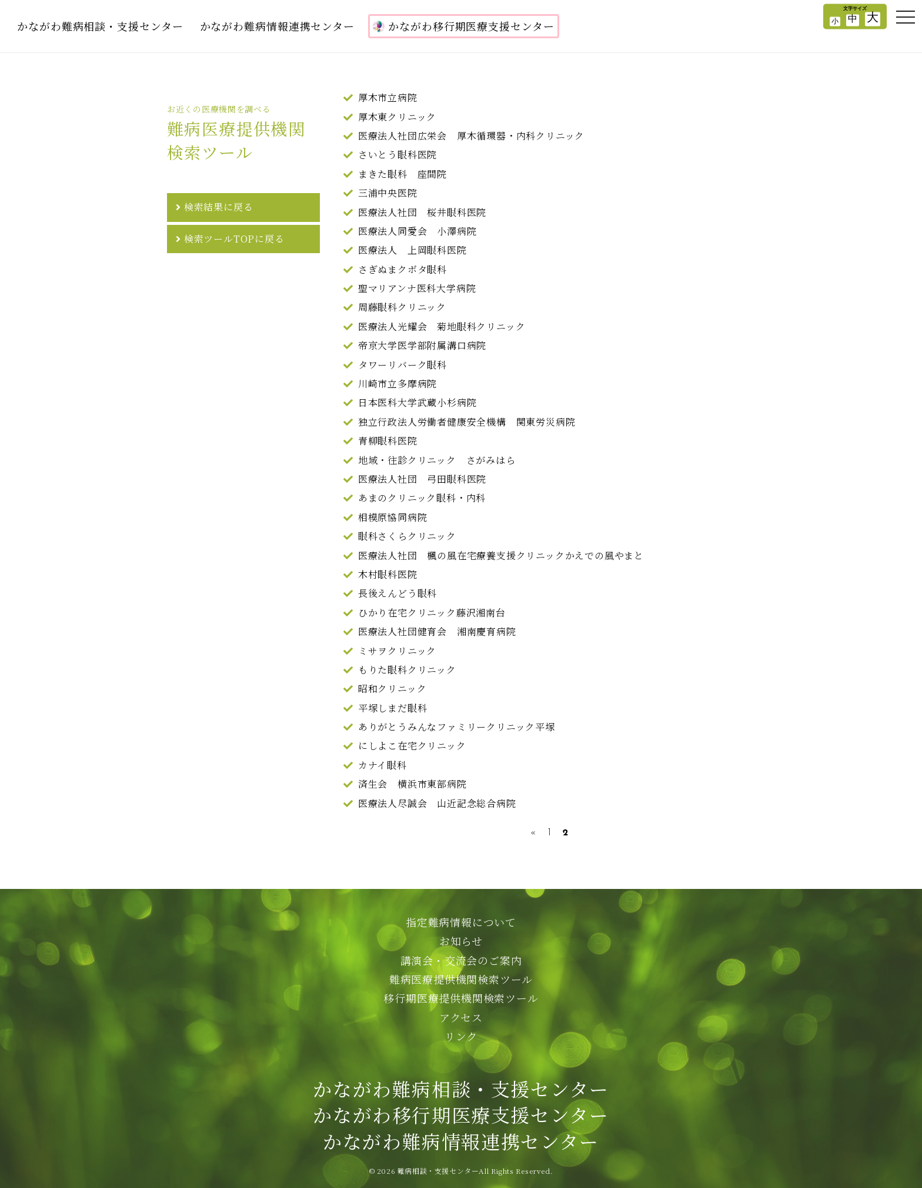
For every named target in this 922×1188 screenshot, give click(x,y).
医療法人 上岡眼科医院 (412, 250)
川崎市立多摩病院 (397, 383)
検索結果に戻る (218, 207)
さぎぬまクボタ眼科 (402, 269)
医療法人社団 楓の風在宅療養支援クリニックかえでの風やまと (501, 555)
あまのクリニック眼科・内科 (422, 498)
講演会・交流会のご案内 (461, 960)
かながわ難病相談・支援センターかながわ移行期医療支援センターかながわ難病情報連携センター (461, 1115)
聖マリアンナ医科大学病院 (417, 288)
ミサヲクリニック (397, 651)
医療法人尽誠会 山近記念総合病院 (437, 803)
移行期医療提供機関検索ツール (460, 998)
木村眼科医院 (387, 574)
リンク (461, 1036)
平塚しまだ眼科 (392, 708)
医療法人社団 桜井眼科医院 (422, 212)
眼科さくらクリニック (407, 536)
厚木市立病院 (387, 97)
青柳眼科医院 (387, 440)
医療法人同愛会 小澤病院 (417, 231)
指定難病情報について (461, 922)
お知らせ (461, 940)
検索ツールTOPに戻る (234, 238)
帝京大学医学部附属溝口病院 (422, 345)
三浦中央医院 (387, 193)
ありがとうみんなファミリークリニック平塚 (456, 727)
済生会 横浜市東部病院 (412, 784)
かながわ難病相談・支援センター (100, 26)
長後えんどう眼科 (397, 593)
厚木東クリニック (397, 117)
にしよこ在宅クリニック (412, 745)
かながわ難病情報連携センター (277, 26)
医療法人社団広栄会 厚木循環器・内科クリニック (471, 135)
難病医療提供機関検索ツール (461, 979)
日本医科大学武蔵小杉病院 (417, 402)
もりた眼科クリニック (407, 669)
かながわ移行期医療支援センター (463, 26)
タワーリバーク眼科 (402, 364)
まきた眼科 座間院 (402, 174)
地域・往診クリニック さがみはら (437, 460)
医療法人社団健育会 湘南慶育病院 (437, 631)
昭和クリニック (392, 688)
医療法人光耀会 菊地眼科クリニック (442, 326)
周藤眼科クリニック (402, 307)
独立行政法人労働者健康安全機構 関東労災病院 (467, 422)
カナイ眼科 (382, 765)
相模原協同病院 (392, 517)
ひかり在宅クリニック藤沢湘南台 (432, 612)
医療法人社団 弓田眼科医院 (422, 479)
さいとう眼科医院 (397, 154)
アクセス (461, 1017)
